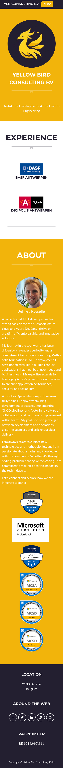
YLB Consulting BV (21, 4)
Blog (47, 4)
